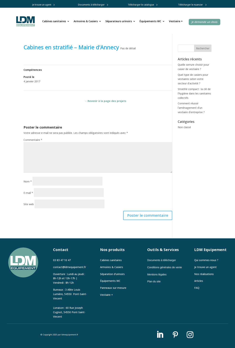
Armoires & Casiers (86, 21)
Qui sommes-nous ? (206, 260)
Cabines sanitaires (54, 21)
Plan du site (154, 281)
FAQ (196, 288)
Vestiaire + (176, 21)
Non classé (184, 127)
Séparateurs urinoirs (118, 21)
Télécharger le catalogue (141, 4)
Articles (198, 281)
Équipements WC (150, 21)
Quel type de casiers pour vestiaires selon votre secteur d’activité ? (193, 79)
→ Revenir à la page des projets (105, 101)
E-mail (28, 193)
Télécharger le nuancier (190, 4)
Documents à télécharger (91, 4)
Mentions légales (157, 274)
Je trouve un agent (41, 4)
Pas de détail (128, 48)
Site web (29, 204)
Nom (28, 181)
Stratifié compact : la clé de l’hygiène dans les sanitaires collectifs (194, 93)
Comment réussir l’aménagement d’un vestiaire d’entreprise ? (191, 108)
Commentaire (33, 140)
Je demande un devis (204, 22)
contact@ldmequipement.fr (69, 267)
